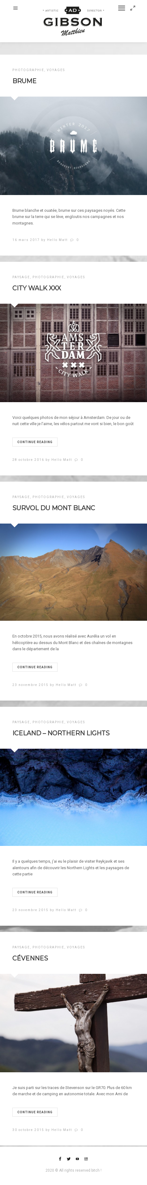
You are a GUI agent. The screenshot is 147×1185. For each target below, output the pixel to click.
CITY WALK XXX (36, 288)
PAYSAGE (21, 277)
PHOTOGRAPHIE (28, 70)
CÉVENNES (30, 958)
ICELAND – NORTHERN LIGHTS (61, 733)
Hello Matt (57, 240)
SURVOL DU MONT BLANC (53, 508)
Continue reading (35, 442)
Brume (24, 81)
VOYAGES (56, 70)
